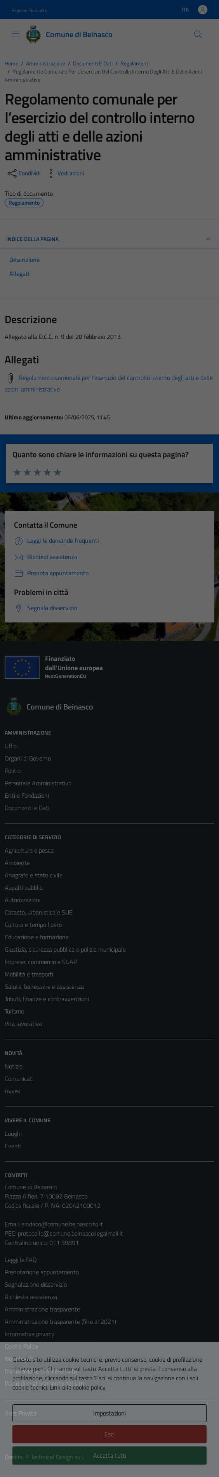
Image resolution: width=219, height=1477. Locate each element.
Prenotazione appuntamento (42, 1272)
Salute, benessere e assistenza (44, 986)
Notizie (14, 1066)
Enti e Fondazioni (27, 795)
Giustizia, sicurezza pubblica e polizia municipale (65, 949)
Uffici (11, 745)
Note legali (19, 1358)
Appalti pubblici (24, 887)
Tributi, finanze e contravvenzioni (47, 998)
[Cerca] (198, 34)
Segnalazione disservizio (36, 1284)
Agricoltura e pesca (29, 850)
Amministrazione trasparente (42, 1309)
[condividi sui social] (23, 173)
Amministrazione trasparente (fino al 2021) (60, 1321)
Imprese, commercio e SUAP (41, 961)
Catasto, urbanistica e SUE (39, 912)
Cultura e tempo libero (33, 924)
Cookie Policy (21, 1346)
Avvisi (12, 1091)
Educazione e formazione (37, 937)
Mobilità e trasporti (29, 974)
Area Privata (20, 1413)
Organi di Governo (28, 758)
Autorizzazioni (22, 899)
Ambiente (17, 862)
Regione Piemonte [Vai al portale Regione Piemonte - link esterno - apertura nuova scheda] (29, 10)
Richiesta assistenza (31, 1296)
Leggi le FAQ (21, 1259)
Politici (13, 770)
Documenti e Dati (27, 807)
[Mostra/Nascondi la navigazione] (15, 33)
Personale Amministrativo (38, 783)
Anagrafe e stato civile (34, 875)
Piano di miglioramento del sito (44, 1383)
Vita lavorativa (23, 1023)
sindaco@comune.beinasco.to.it (62, 1224)
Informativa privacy (29, 1334)
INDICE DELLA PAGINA (109, 239)
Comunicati (19, 1078)
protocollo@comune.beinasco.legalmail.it (70, 1233)
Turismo (14, 1011)
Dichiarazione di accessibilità (41, 1371)
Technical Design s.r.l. (57, 1457)
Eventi (13, 1145)
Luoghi (13, 1133)
